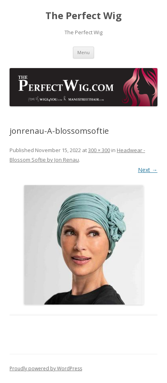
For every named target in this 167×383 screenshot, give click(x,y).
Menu (83, 52)
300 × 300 (99, 150)
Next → (147, 170)
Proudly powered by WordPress (46, 368)
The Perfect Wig (83, 16)
